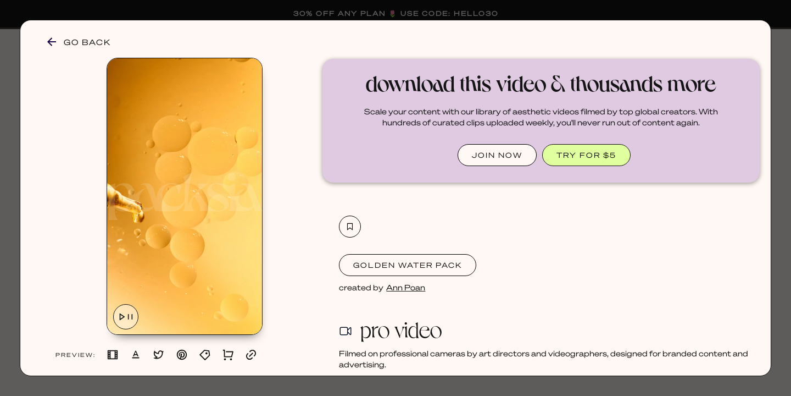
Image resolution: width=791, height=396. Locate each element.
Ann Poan (405, 287)
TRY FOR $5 (586, 155)
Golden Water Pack (407, 265)
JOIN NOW (497, 155)
